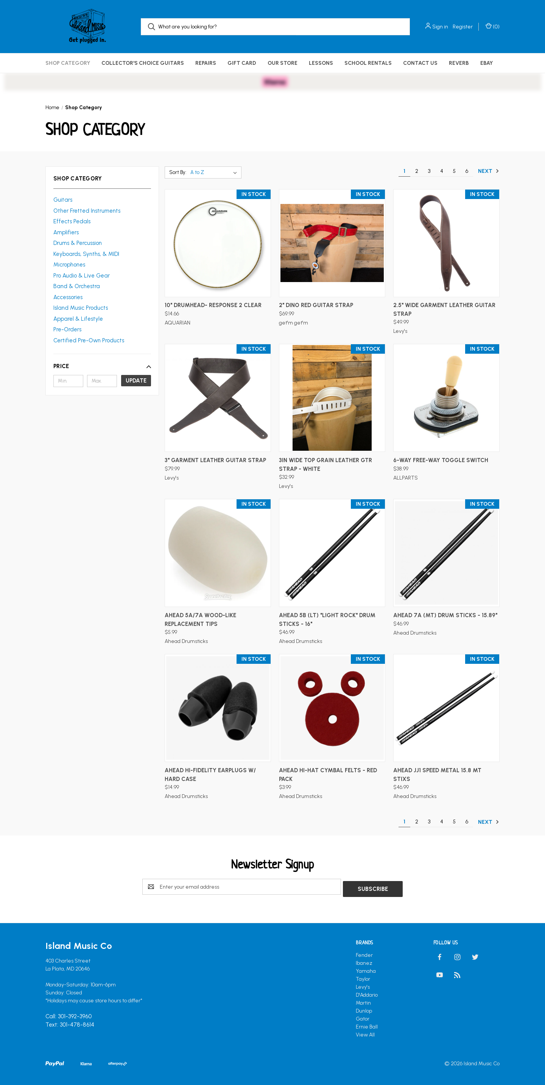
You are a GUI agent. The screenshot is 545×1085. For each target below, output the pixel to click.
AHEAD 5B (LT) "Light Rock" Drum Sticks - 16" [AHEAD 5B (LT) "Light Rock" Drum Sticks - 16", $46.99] (327, 619)
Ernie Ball (367, 1024)
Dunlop (364, 1008)
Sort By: (177, 172)
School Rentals (368, 63)
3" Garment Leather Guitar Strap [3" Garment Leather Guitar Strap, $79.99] (215, 460)
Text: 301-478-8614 (69, 1022)
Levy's (363, 985)
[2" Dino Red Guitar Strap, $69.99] (332, 243)
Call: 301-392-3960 (68, 1014)
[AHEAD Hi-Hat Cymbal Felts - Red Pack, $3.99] (332, 707)
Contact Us (420, 63)
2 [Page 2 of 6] (416, 171)
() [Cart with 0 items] (493, 26)
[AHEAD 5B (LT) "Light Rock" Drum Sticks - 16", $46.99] (332, 552)
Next (488, 171)
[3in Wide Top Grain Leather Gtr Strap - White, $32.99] (332, 397)
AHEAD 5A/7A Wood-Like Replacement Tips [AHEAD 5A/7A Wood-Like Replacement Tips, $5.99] (200, 619)
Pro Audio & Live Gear (81, 275)
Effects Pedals (71, 221)
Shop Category (67, 63)
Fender (364, 953)
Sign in (440, 27)
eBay (486, 63)
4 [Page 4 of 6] (441, 171)
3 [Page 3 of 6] (429, 171)
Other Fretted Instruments (86, 210)
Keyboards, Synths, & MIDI (86, 254)
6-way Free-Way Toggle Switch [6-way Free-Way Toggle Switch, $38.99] (440, 460)
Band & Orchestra (76, 286)
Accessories (68, 297)
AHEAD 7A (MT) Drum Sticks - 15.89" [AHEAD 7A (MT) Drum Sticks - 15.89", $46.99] (445, 615)
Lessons (321, 63)
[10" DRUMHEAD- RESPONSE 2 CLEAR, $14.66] (217, 243)
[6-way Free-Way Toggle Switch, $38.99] (446, 397)
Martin (363, 1000)
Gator (362, 1016)
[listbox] (215, 172)
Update (136, 380)
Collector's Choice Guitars (142, 63)
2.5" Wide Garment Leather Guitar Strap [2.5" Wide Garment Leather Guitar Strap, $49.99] (444, 309)
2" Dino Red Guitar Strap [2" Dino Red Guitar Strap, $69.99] (316, 305)
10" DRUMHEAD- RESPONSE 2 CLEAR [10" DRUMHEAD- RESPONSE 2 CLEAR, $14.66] (213, 305)
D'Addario (367, 992)
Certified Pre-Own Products (88, 340)
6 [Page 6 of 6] (467, 171)
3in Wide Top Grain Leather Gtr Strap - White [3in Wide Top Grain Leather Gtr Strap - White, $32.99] (325, 464)
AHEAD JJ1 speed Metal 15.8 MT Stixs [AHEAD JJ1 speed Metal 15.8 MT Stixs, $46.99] (437, 774)
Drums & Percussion (77, 243)
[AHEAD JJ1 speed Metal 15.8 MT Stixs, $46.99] (446, 707)
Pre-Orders (67, 329)
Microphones (69, 264)
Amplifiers (66, 232)
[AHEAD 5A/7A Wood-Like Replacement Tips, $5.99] (217, 552)
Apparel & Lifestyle (78, 318)
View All (365, 1032)
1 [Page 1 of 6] (404, 171)
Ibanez (364, 961)
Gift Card (241, 63)
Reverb (459, 63)
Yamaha (366, 969)
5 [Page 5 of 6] (454, 171)
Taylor (363, 977)
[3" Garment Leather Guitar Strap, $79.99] (217, 397)
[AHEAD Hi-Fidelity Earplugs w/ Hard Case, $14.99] (217, 707)
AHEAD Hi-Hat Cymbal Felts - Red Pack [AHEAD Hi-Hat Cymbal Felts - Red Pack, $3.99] (328, 774)
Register (463, 27)
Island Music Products (80, 307)
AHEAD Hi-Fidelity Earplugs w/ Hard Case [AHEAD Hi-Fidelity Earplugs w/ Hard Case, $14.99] (210, 774)
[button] (102, 366)
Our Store (282, 63)
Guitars (62, 199)
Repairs (205, 63)
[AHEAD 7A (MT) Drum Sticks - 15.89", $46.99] (446, 552)
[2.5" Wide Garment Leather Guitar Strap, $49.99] (446, 243)
